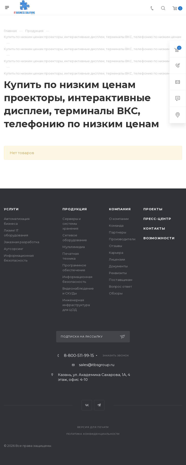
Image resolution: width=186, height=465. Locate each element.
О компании (119, 219)
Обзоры (116, 293)
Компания (120, 209)
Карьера (116, 253)
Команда (116, 225)
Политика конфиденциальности (93, 433)
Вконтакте (87, 405)
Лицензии (117, 259)
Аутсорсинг (13, 249)
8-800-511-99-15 (79, 356)
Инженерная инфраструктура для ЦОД (76, 305)
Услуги (11, 209)
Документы (118, 266)
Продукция (74, 209)
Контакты (154, 228)
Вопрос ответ (120, 286)
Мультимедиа (73, 247)
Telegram (99, 405)
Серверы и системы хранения (71, 223)
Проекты (153, 209)
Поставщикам (120, 280)
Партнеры (117, 232)
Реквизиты (118, 273)
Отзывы (115, 246)
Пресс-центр (157, 219)
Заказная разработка (21, 242)
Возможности (159, 238)
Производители (122, 239)
